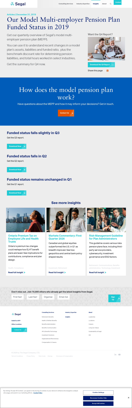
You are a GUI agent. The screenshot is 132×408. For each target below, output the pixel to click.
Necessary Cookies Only (98, 398)
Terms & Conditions (17, 355)
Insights (96, 4)
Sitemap (50, 355)
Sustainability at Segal (95, 330)
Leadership (92, 316)
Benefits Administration (48, 323)
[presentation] (82, 296)
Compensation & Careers (49, 341)
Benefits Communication (49, 327)
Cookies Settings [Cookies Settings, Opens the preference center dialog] (98, 392)
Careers (91, 323)
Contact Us (67, 113)
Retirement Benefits (48, 316)
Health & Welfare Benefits (49, 319)
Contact (118, 2)
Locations (91, 319)
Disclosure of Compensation (64, 355)
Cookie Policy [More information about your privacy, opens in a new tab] (37, 393)
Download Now (17, 146)
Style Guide (42, 355)
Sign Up (116, 297)
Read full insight (17, 273)
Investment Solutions (48, 334)
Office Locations (16, 323)
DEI (90, 334)
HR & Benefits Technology (49, 330)
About (104, 4)
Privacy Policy (31, 355)
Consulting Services (66, 4)
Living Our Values (94, 327)
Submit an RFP (15, 319)
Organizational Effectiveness (50, 338)
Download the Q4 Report (102, 64)
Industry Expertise (83, 4)
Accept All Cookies (98, 403)
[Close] (128, 397)
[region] (66, 398)
